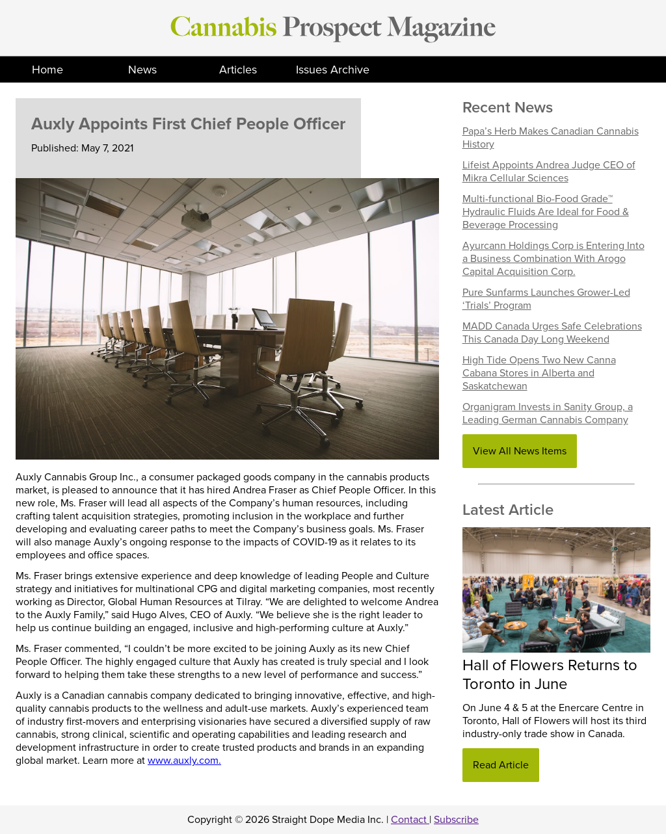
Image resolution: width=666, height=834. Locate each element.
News (142, 69)
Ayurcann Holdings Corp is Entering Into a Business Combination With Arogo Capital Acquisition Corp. (553, 258)
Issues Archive (332, 69)
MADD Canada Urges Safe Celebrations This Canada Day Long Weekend (552, 333)
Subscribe (456, 819)
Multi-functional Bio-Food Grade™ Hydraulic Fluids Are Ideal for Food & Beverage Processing (545, 211)
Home (47, 69)
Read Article (501, 765)
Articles (238, 69)
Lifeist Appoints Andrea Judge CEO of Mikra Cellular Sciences (548, 172)
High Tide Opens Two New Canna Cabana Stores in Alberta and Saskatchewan (539, 373)
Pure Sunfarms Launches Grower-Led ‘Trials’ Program (546, 299)
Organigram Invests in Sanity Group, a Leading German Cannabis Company (547, 413)
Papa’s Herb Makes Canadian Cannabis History (550, 138)
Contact (410, 819)
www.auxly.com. (184, 760)
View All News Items (519, 451)
